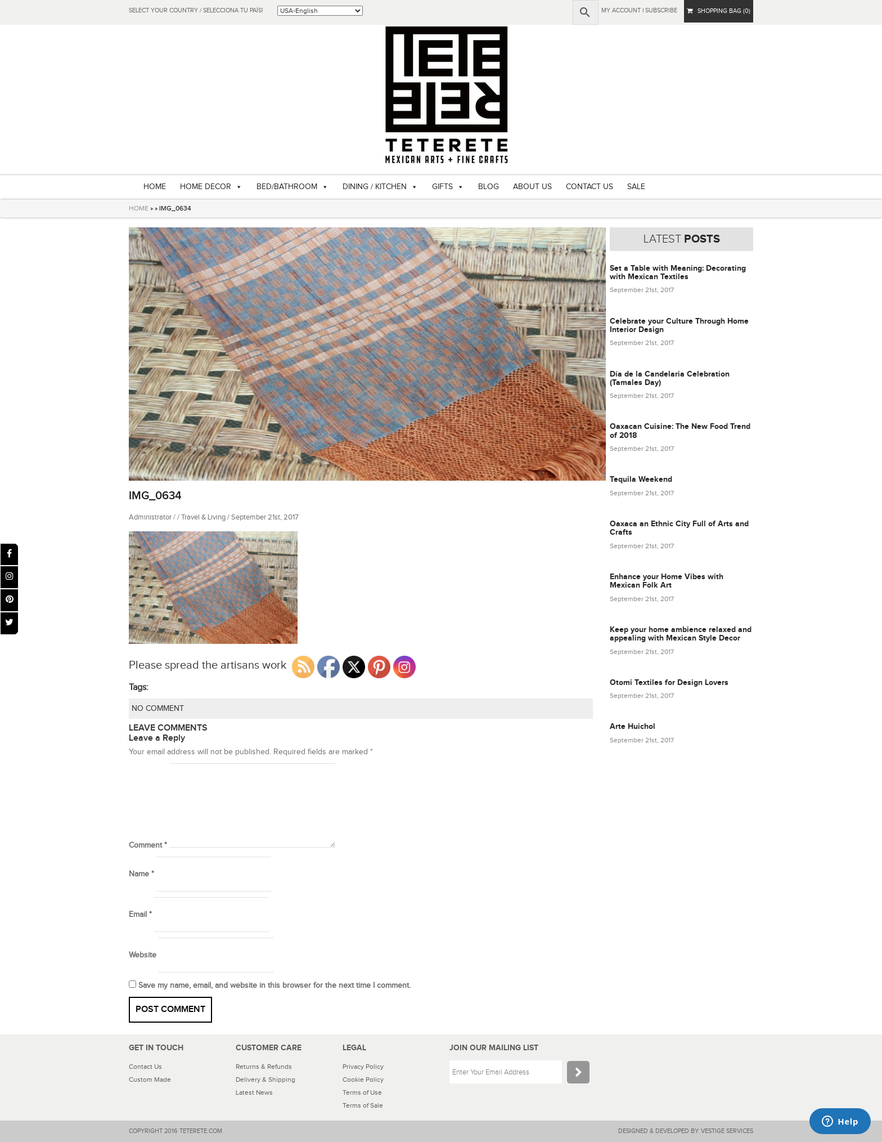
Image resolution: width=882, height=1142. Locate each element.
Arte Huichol (632, 726)
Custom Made (150, 1079)
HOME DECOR (205, 186)
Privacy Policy (363, 1067)
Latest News (254, 1092)
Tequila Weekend (641, 479)
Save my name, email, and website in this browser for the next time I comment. (274, 985)
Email (140, 914)
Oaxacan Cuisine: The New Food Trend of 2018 (680, 431)
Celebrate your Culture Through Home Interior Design (679, 325)
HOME (154, 186)
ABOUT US (532, 186)
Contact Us (145, 1067)
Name (141, 874)
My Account (621, 10)
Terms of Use (362, 1092)
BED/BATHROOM (286, 186)
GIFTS (442, 186)
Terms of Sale (363, 1105)
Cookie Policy (363, 1079)
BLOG (488, 186)
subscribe (661, 10)
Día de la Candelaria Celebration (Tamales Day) (670, 378)
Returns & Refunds (264, 1067)
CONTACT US (589, 186)
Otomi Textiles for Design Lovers (669, 682)
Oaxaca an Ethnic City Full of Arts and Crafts (679, 528)
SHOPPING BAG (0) (718, 11)
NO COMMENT (158, 708)
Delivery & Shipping (265, 1079)
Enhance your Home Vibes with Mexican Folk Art (666, 581)
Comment (148, 845)
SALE (636, 186)
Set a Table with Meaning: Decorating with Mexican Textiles (678, 272)
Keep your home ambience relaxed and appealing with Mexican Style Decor (681, 634)
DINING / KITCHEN (375, 186)
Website (142, 955)
